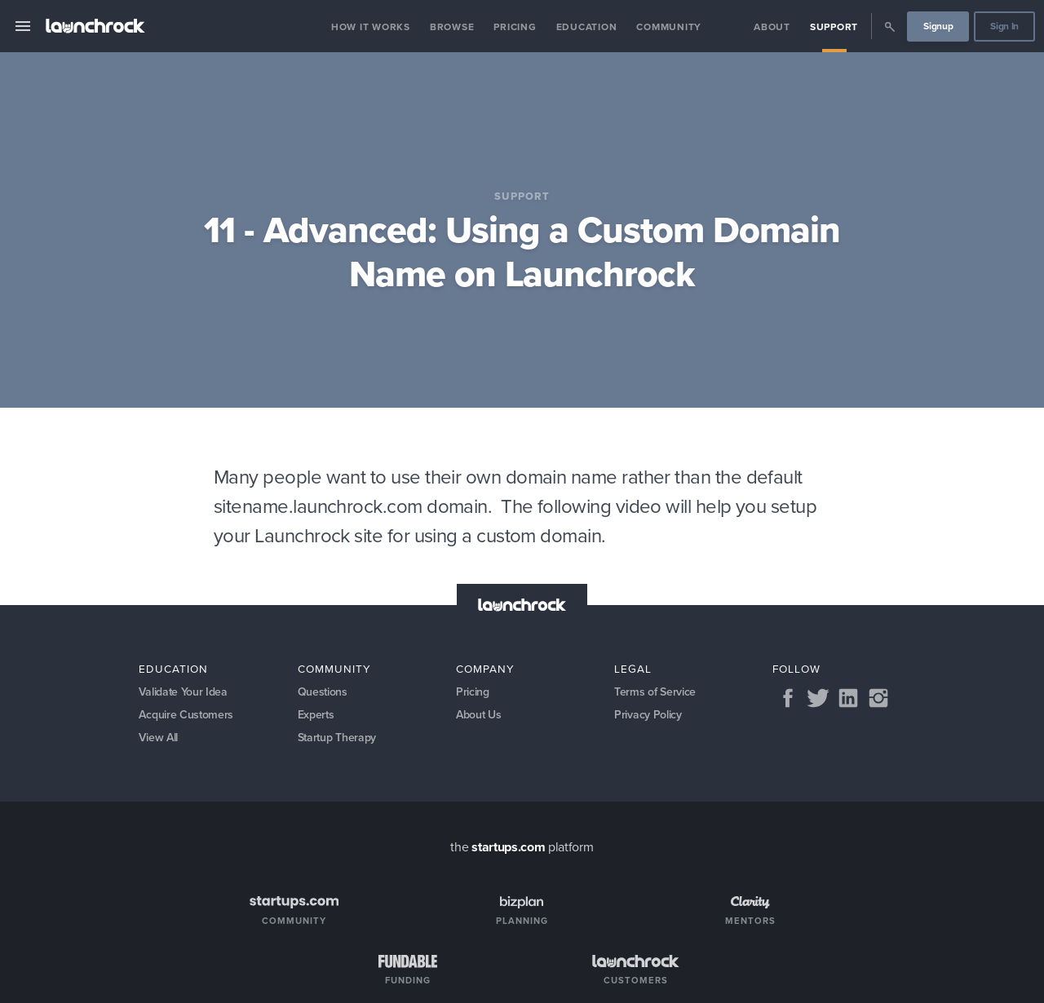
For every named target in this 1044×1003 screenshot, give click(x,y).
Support (834, 27)
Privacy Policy (648, 716)
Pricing (514, 27)
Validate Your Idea (183, 692)
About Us (479, 716)
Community (668, 27)
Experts (316, 716)
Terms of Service (655, 692)
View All (159, 740)
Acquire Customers (187, 716)
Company (485, 669)
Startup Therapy (338, 740)
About (772, 27)
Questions (323, 692)
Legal (633, 669)
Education (586, 27)
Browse (452, 27)
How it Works (370, 27)
